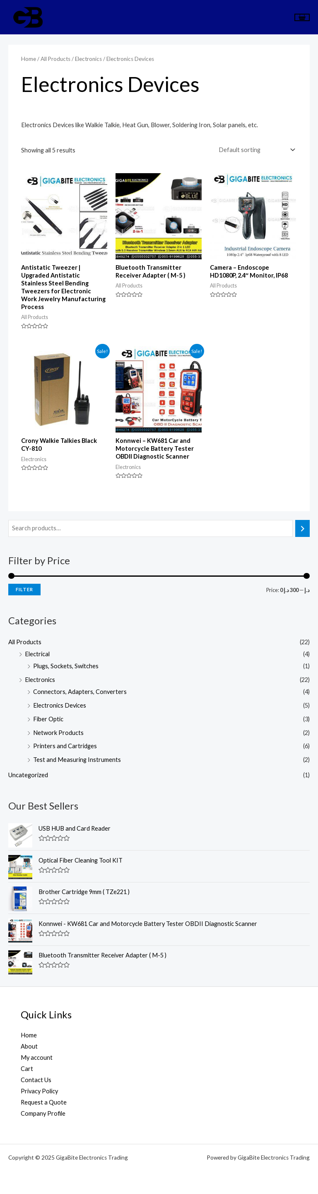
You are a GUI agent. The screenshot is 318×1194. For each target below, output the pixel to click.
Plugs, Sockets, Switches (66, 666)
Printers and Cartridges (65, 745)
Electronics (40, 679)
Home (28, 59)
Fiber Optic (48, 719)
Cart (27, 1068)
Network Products (58, 732)
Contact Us (36, 1079)
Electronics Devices (59, 705)
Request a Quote (44, 1102)
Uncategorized (28, 774)
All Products (24, 641)
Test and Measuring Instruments (77, 759)
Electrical (37, 653)
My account (37, 1057)
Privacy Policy (39, 1091)
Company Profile (43, 1113)
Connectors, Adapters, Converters (80, 691)
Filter (24, 589)
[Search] (302, 528)
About (29, 1046)
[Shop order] (255, 149)
